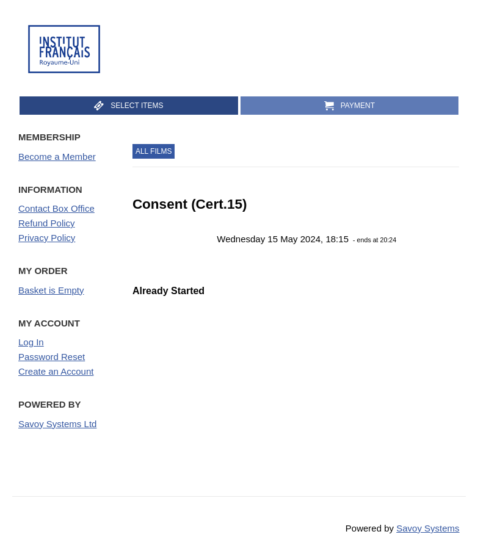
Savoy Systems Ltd (57, 424)
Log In (31, 342)
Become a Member (57, 156)
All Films (154, 151)
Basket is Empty (51, 290)
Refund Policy (46, 223)
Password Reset (51, 357)
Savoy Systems (427, 528)
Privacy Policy (46, 238)
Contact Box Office (56, 208)
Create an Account (55, 371)
